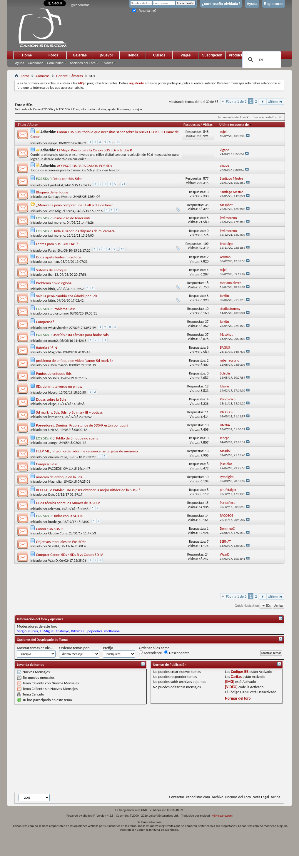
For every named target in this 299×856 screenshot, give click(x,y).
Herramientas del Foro (231, 117)
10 (122, 249)
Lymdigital (55, 185)
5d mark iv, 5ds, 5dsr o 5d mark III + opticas (69, 412)
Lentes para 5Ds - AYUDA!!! (57, 244)
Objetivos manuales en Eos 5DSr (61, 541)
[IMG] (229, 681)
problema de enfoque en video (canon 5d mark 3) (74, 360)
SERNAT (53, 546)
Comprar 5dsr (46, 464)
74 (123, 184)
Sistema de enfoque (51, 270)
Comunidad (55, 63)
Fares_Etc (55, 250)
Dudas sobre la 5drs (51, 399)
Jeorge (53, 443)
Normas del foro (237, 698)
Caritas (236, 676)
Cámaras (42, 75)
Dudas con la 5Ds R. (68, 516)
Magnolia (55, 352)
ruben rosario (58, 365)
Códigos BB (240, 671)
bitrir (51, 289)
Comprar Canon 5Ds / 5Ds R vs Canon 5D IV (69, 554)
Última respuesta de (235, 125)
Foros (53, 55)
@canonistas (80, 5)
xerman (53, 262)
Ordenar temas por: (74, 648)
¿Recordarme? (144, 10)
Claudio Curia (57, 533)
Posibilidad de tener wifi (71, 218)
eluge (52, 404)
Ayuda (252, 4)
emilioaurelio (57, 457)
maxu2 (53, 341)
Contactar (176, 797)
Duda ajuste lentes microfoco (58, 257)
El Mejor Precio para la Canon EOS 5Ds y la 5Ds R (94, 150)
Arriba (278, 606)
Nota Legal (261, 797)
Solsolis (53, 378)
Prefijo (108, 648)
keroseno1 (55, 417)
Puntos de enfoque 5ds (53, 373)
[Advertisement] (138, 748)
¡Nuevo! (106, 55)
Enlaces (107, 63)
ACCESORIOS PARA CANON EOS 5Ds (84, 165)
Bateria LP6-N (46, 347)
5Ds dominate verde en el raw (59, 386)
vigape (53, 143)
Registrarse (273, 4)
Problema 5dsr (64, 309)
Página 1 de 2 (236, 101)
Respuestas (191, 125)
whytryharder (57, 328)
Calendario (35, 63)
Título (22, 125)
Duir (51, 494)
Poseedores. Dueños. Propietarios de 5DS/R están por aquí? (82, 425)
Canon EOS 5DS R (49, 528)
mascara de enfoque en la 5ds (59, 477)
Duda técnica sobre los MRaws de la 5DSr (68, 503)
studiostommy (58, 313)
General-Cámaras (69, 75)
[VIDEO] (231, 687)
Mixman (54, 509)
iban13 (53, 274)
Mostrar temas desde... (35, 648)
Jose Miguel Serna (61, 211)
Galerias (80, 55)
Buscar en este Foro (265, 117)
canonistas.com (198, 797)
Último (275, 101)
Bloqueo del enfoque (52, 192)
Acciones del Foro (83, 63)
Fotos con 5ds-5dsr (67, 178)
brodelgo (54, 522)
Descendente (176, 652)
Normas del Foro (238, 797)
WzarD (53, 561)
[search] (261, 59)
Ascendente (150, 652)
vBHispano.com (222, 815)
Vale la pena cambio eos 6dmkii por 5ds (66, 296)
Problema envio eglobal (54, 283)
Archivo (217, 797)
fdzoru (52, 392)
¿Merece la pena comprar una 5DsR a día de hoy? (74, 205)
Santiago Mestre (59, 197)
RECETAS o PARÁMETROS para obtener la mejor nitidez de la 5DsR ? (88, 490)
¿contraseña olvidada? (221, 4)
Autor (33, 125)
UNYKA (53, 430)
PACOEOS (55, 469)
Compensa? (45, 322)
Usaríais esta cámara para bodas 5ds (81, 334)
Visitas (208, 125)
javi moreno (56, 222)
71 (118, 142)
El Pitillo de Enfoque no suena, (76, 438)
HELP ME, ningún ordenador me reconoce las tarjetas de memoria (87, 451)
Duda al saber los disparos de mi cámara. (84, 231)
